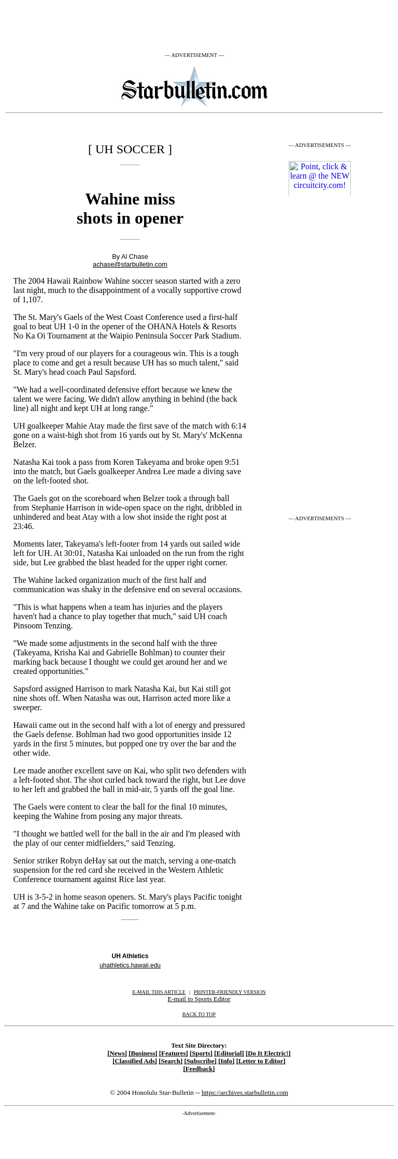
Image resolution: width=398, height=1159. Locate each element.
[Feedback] (199, 1069)
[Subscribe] (200, 1061)
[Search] (170, 1061)
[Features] (173, 1053)
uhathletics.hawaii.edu (130, 965)
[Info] (226, 1061)
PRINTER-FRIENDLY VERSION (230, 992)
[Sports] (201, 1053)
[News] (117, 1053)
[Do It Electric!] (268, 1053)
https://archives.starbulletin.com (245, 1092)
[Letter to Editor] (261, 1061)
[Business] (143, 1053)
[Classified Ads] (134, 1061)
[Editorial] (229, 1053)
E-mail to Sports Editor (199, 999)
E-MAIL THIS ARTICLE (159, 992)
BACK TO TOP (199, 1014)
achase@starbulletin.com (130, 264)
